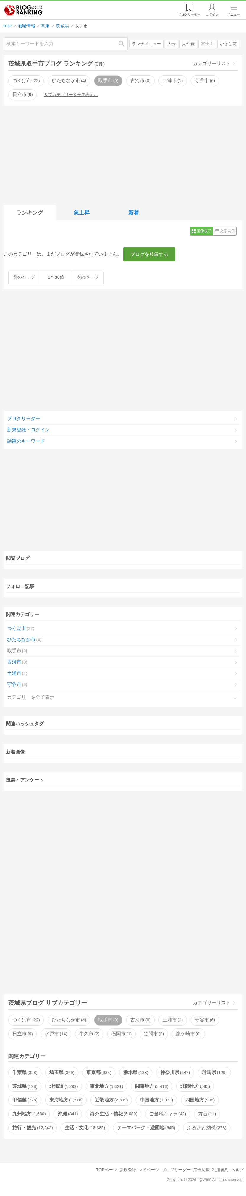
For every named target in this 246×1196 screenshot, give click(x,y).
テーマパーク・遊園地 (146, 1127)
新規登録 (127, 1169)
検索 (124, 43)
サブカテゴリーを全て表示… (71, 94)
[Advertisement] (123, 154)
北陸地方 (195, 1086)
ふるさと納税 (206, 1127)
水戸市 (56, 1033)
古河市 (140, 80)
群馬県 (214, 1072)
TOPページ (106, 1169)
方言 (207, 1113)
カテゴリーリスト (212, 63)
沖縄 (68, 1113)
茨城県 (24, 1086)
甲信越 (24, 1099)
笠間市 (154, 1033)
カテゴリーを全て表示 (30, 697)
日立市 (22, 94)
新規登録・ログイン (28, 429)
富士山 (207, 44)
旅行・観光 (32, 1127)
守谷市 (205, 80)
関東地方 (151, 1086)
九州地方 (29, 1113)
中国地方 (156, 1099)
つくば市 (26, 80)
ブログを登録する (149, 254)
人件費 (188, 44)
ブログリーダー (23, 418)
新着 (133, 213)
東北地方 (106, 1086)
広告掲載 (201, 1169)
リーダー (189, 14)
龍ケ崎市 (188, 1033)
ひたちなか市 (69, 80)
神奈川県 (175, 1072)
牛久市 (89, 1033)
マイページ (148, 1169)
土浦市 (173, 80)
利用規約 (220, 1169)
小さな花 (228, 44)
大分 (171, 44)
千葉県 (24, 1072)
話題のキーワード (26, 440)
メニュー (233, 14)
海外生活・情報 (113, 1113)
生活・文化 (85, 1127)
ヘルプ (237, 1169)
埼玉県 (61, 1072)
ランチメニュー (146, 44)
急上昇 (82, 213)
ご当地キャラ (167, 1113)
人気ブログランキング (23, 10)
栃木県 (135, 1072)
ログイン (212, 14)
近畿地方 (111, 1099)
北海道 (63, 1086)
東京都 (98, 1072)
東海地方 (65, 1099)
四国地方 (200, 1099)
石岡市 (121, 1033)
